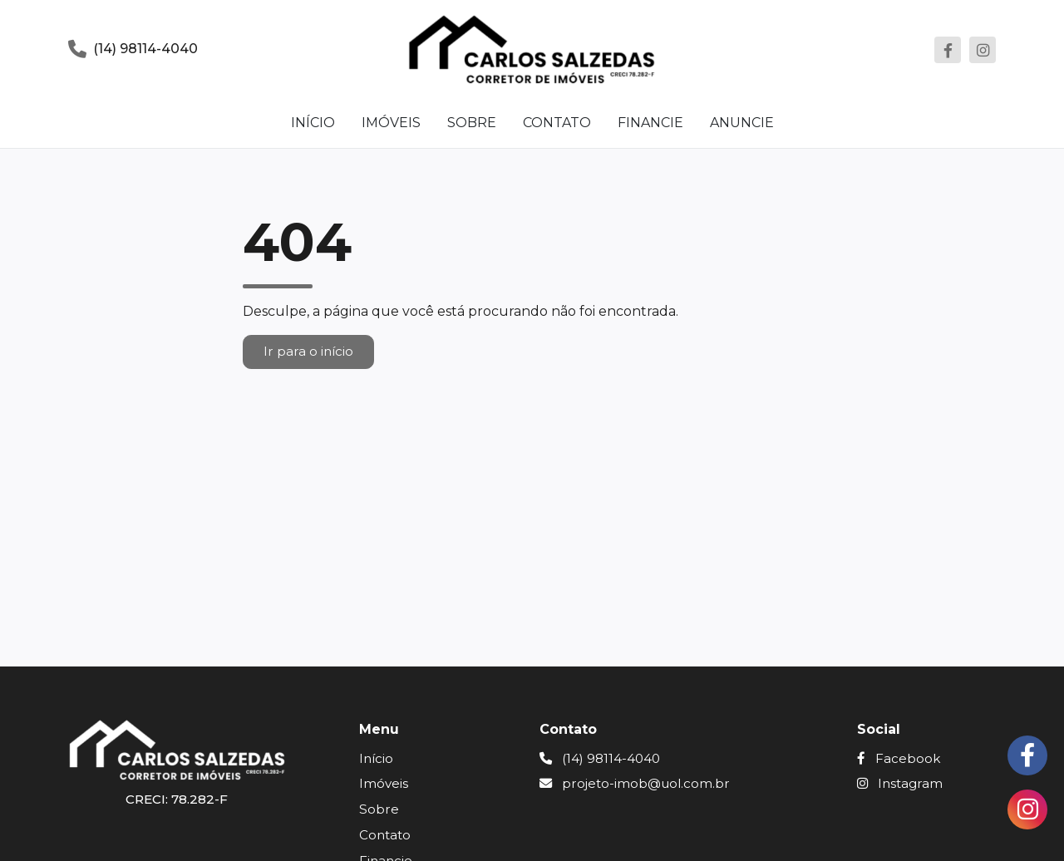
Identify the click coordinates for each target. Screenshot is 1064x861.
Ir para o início (308, 351)
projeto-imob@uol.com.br (634, 783)
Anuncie (742, 122)
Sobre (471, 122)
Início (313, 122)
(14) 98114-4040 (599, 758)
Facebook (898, 758)
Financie (650, 122)
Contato (557, 122)
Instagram (900, 783)
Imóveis (391, 122)
